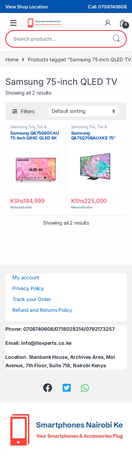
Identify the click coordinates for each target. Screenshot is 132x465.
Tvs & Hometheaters (28, 129)
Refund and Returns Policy (42, 310)
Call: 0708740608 (107, 6)
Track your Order (31, 299)
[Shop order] (83, 111)
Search (116, 39)
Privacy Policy (28, 288)
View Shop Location (26, 6)
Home (11, 59)
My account (25, 277)
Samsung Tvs (22, 126)
